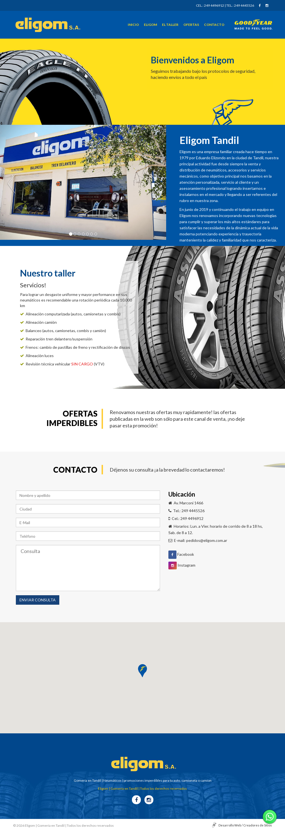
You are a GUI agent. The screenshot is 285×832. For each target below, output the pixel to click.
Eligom (150, 24)
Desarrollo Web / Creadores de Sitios (245, 825)
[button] (142, 671)
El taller (170, 24)
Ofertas (191, 24)
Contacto (214, 24)
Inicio (133, 24)
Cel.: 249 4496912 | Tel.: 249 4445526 (225, 5)
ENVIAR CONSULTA (37, 599)
